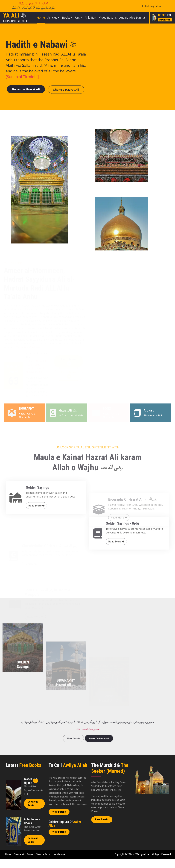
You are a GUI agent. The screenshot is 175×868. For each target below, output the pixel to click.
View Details (59, 820)
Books (30, 863)
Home (39, 19)
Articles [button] (52, 19)
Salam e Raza (43, 863)
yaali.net (145, 863)
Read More (36, 537)
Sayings (23, 709)
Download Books (33, 812)
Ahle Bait (94, 21)
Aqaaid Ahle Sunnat (132, 21)
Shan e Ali (19, 863)
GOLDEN (23, 705)
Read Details (102, 828)
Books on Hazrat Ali (28, 98)
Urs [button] (81, 19)
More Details (81, 743)
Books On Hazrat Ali (93, 743)
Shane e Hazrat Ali (74, 98)
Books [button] (68, 19)
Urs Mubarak (59, 863)
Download (164, 23)
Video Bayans (109, 21)
